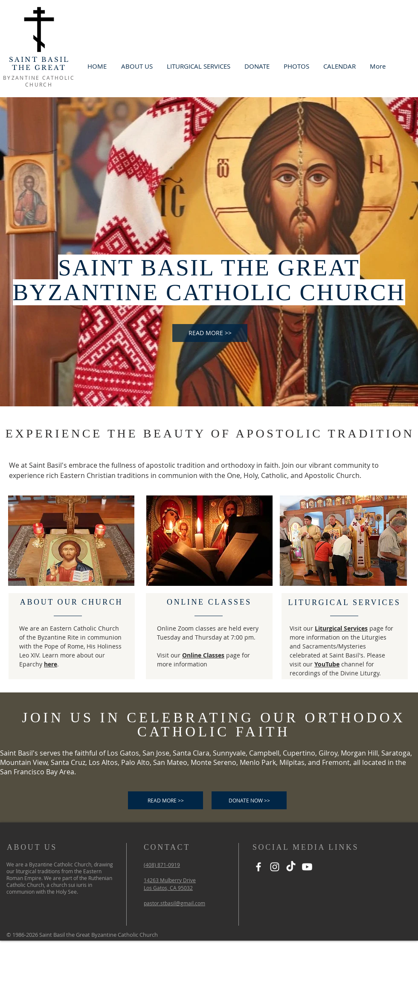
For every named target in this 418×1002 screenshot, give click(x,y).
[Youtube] (307, 867)
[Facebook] (258, 867)
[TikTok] (291, 867)
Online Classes (203, 655)
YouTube (327, 664)
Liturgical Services (341, 628)
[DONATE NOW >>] (249, 800)
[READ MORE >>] (209, 333)
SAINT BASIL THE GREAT (39, 63)
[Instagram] (275, 867)
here (50, 664)
